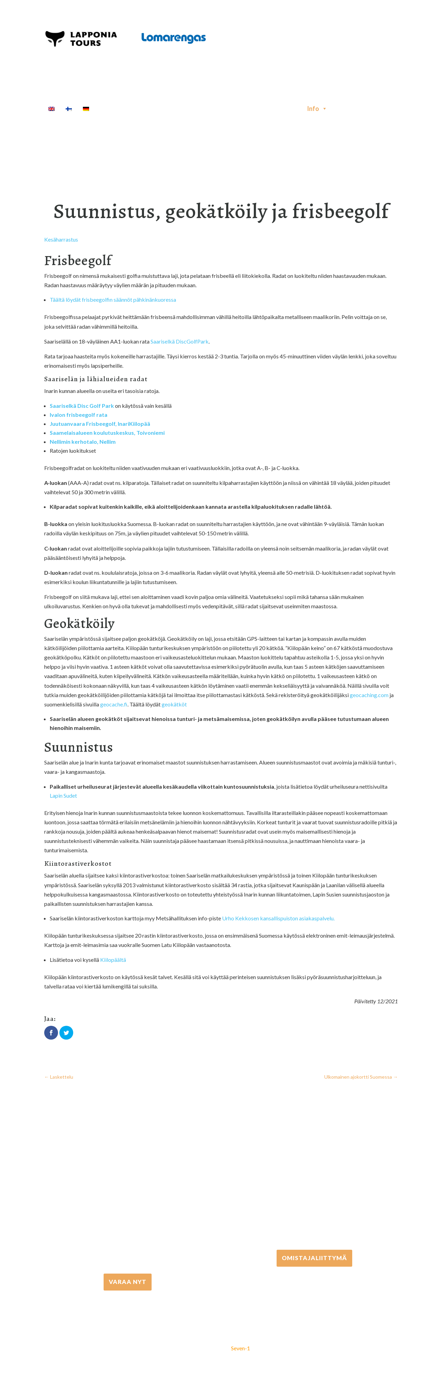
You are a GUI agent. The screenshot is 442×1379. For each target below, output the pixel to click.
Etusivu (110, 108)
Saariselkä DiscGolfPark (180, 341)
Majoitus (286, 108)
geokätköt (174, 704)
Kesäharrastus (61, 239)
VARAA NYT (127, 1281)
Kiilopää (139, 423)
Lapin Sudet (63, 795)
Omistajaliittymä (314, 1257)
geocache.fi (113, 704)
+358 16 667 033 (127, 1211)
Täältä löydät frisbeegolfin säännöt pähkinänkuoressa (113, 299)
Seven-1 (240, 1347)
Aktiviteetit (150, 108)
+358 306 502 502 (314, 1187)
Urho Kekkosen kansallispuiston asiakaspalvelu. (278, 918)
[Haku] (339, 108)
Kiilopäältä (113, 959)
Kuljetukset (248, 108)
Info (317, 108)
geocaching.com (369, 695)
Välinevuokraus (202, 108)
